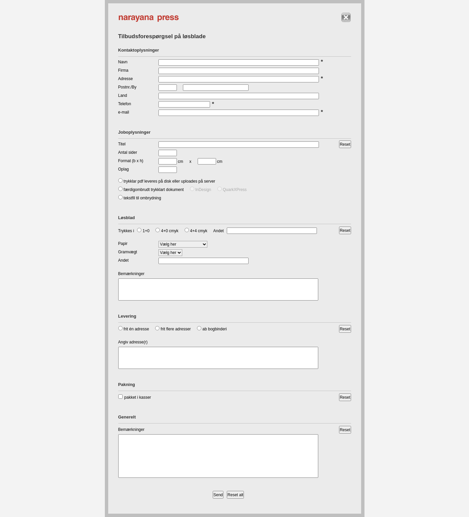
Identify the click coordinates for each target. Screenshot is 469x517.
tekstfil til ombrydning (139, 198)
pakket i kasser (134, 397)
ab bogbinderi (212, 329)
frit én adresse (133, 329)
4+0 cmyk (166, 231)
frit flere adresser (173, 329)
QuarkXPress (232, 189)
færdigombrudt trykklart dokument (151, 189)
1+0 (143, 231)
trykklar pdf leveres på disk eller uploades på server (166, 181)
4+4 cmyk (196, 231)
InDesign (200, 189)
